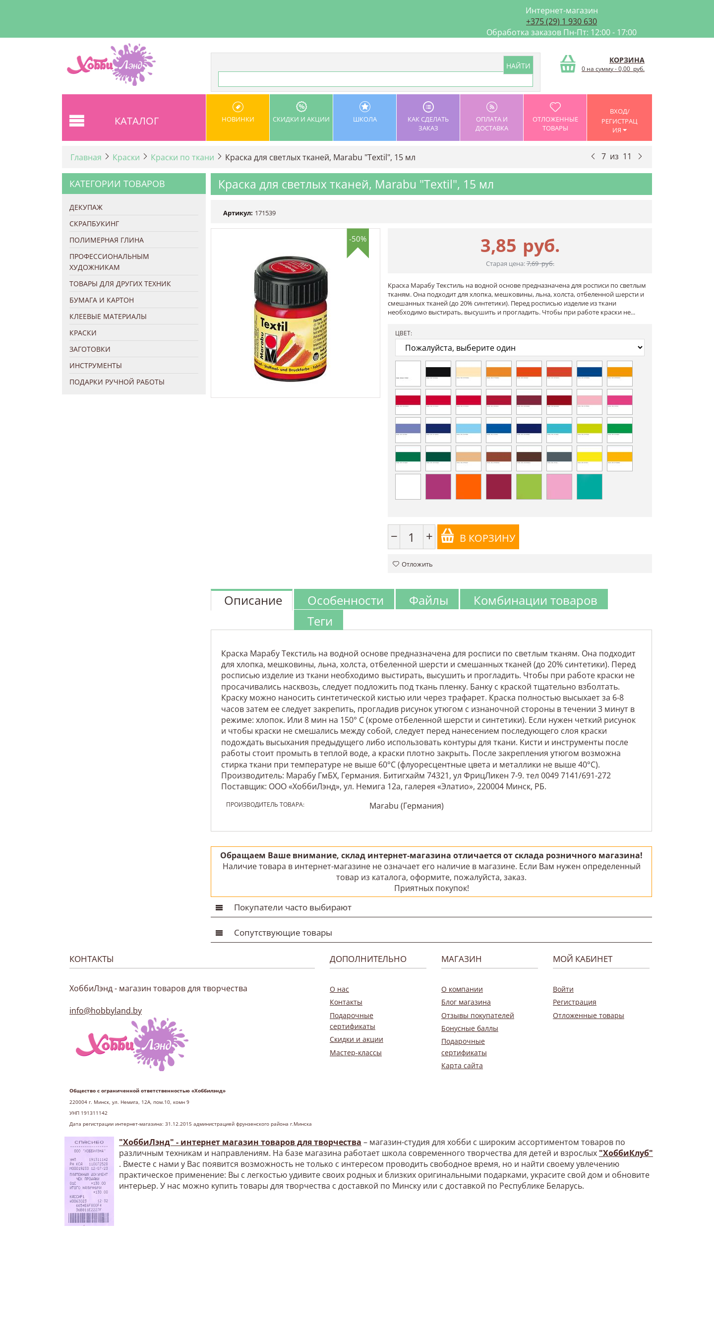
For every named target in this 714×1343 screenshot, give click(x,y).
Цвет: (403, 333)
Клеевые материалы (108, 316)
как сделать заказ (428, 116)
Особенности (345, 600)
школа (364, 112)
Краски (126, 157)
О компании (462, 989)
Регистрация (574, 1002)
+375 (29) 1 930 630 (561, 21)
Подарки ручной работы (117, 381)
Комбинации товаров (535, 600)
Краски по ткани (182, 157)
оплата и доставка (491, 116)
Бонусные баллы (469, 1028)
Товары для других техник (120, 283)
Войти (563, 989)
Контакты (346, 1002)
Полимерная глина (106, 240)
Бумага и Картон (101, 300)
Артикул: (238, 212)
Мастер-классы (356, 1052)
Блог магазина (466, 1002)
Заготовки (90, 349)
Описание (253, 600)
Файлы (428, 600)
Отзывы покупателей (477, 1015)
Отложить (413, 564)
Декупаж (86, 207)
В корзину (477, 536)
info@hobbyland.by (105, 1010)
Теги (320, 621)
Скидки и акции (301, 112)
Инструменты (95, 365)
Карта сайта (462, 1065)
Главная (86, 157)
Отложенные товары (555, 116)
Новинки (237, 112)
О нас (339, 989)
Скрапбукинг (94, 223)
